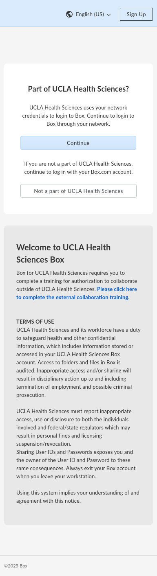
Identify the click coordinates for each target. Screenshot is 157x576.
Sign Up (136, 14)
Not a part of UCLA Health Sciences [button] (78, 191)
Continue (78, 143)
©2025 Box (15, 565)
